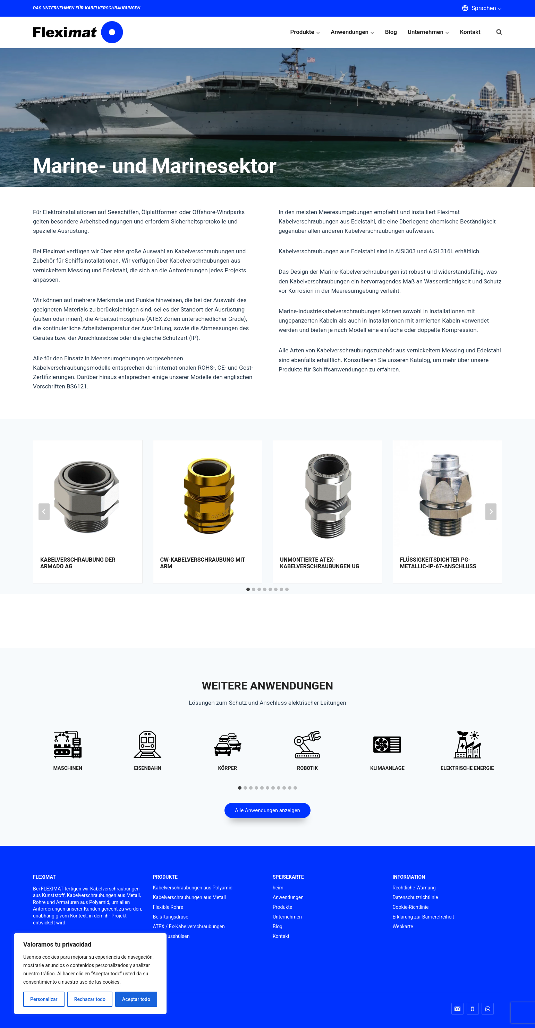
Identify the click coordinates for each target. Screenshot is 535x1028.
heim (278, 887)
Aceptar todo (136, 999)
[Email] (457, 1009)
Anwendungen (288, 897)
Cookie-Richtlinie (411, 907)
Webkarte (403, 926)
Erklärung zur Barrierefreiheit (423, 917)
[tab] (248, 589)
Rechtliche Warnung (414, 887)
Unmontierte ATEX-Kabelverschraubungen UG (319, 563)
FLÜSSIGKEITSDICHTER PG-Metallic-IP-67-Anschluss (438, 563)
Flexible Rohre (168, 907)
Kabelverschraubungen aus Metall (189, 897)
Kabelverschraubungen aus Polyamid (193, 887)
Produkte (282, 907)
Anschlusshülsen (171, 936)
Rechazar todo (89, 999)
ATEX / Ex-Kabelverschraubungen (189, 926)
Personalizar (43, 999)
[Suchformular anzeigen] (495, 32)
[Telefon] (473, 1009)
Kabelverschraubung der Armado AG (78, 563)
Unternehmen (287, 917)
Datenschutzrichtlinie (415, 897)
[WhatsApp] (488, 1009)
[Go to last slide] (44, 511)
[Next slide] (490, 511)
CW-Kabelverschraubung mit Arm (202, 563)
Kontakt (470, 31)
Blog (391, 31)
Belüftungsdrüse (170, 917)
